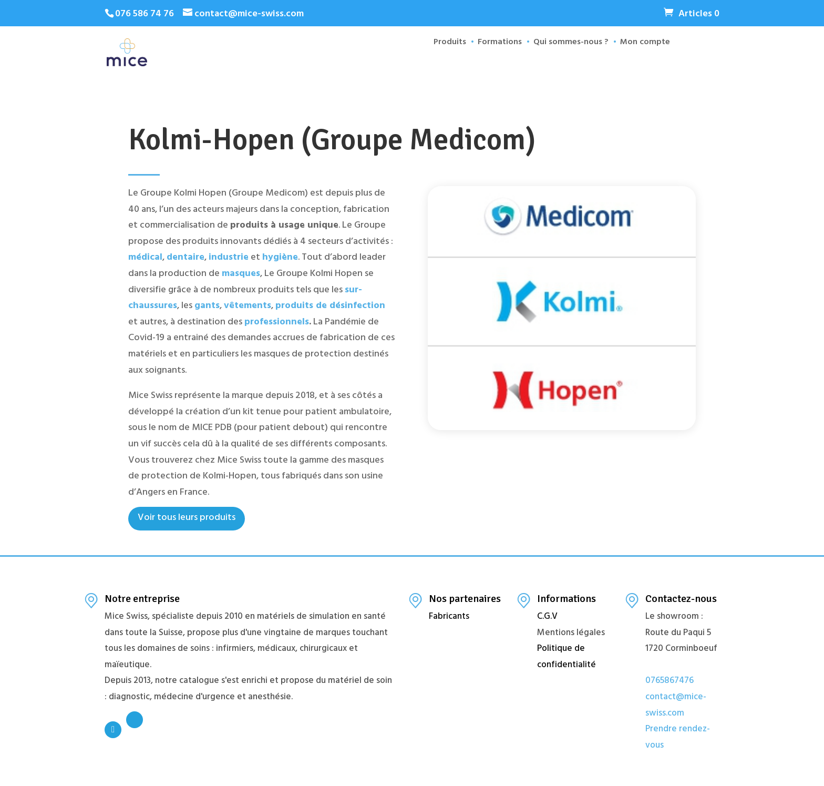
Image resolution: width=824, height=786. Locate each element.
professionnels (276, 323)
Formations (494, 63)
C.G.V (547, 617)
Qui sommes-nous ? (565, 63)
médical (145, 258)
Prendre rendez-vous (677, 737)
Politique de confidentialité (566, 657)
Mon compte (639, 63)
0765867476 (669, 681)
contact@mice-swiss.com (675, 705)
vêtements (247, 306)
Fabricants (449, 617)
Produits (444, 63)
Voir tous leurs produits (186, 518)
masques (241, 274)
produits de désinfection (330, 306)
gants (207, 306)
